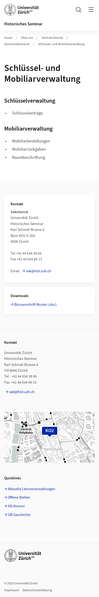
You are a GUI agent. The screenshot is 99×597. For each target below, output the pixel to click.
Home (8, 38)
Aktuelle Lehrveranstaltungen (31, 489)
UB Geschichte (19, 515)
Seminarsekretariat (17, 44)
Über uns (27, 38)
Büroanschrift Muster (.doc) (35, 304)
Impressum (11, 590)
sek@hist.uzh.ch (38, 271)
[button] (88, 418)
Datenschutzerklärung (37, 590)
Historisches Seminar (23, 24)
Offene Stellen (19, 497)
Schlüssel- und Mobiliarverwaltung (61, 44)
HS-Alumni (16, 506)
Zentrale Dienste (52, 38)
